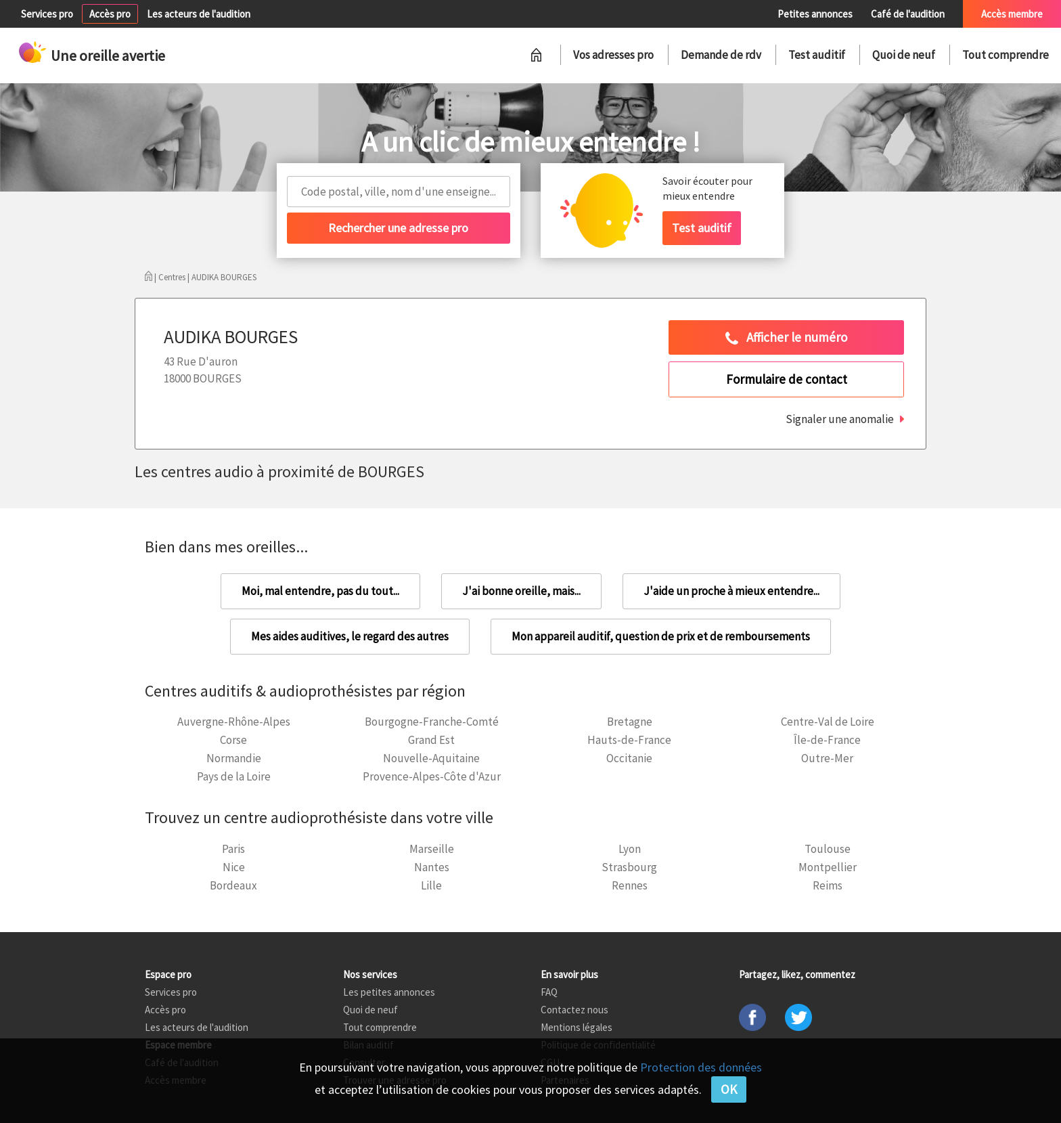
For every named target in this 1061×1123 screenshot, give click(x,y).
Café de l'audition (908, 13)
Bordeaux (233, 885)
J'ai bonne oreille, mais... (521, 590)
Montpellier (827, 867)
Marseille (431, 848)
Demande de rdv (721, 54)
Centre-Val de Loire (827, 721)
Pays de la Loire (234, 776)
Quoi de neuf (903, 54)
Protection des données (701, 1067)
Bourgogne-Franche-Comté (432, 721)
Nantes (431, 867)
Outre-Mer (827, 758)
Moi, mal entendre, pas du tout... (320, 590)
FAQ (549, 992)
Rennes (630, 885)
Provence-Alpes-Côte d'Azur (432, 776)
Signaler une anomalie (840, 419)
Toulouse (828, 848)
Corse (233, 739)
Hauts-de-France (629, 739)
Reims (827, 885)
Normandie (233, 758)
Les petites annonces (389, 992)
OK (729, 1089)
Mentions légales (576, 1027)
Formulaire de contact (786, 379)
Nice (234, 867)
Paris (233, 848)
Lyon (629, 848)
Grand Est (431, 739)
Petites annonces (815, 13)
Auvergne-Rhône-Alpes (233, 721)
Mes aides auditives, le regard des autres (350, 636)
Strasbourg (629, 867)
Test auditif (816, 54)
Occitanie (629, 758)
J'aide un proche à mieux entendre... (731, 590)
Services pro (47, 13)
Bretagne (629, 721)
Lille (431, 885)
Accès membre (1012, 13)
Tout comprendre (1005, 54)
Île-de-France (827, 739)
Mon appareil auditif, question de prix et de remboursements (661, 636)
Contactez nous (574, 1009)
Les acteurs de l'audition (198, 13)
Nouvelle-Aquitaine (431, 758)
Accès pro (110, 13)
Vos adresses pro (613, 54)
